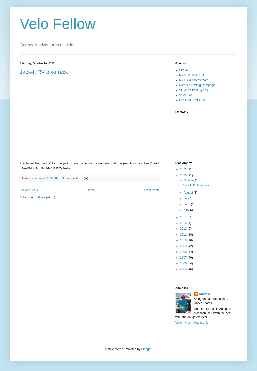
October (189, 180)
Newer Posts (29, 190)
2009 (184, 246)
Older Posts (151, 190)
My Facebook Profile (192, 75)
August (189, 192)
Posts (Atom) (46, 197)
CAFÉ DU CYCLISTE (193, 100)
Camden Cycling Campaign (197, 85)
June (187, 204)
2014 (184, 217)
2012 (184, 228)
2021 (184, 169)
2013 (184, 223)
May (187, 210)
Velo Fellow (58, 24)
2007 (184, 257)
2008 (184, 252)
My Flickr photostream (193, 80)
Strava (183, 70)
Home (91, 190)
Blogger (146, 349)
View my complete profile (191, 322)
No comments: (71, 178)
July (187, 198)
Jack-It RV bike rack (44, 72)
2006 (184, 263)
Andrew (204, 294)
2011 (184, 234)
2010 (184, 240)
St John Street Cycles (193, 90)
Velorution (185, 95)
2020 (184, 175)
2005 (184, 269)
